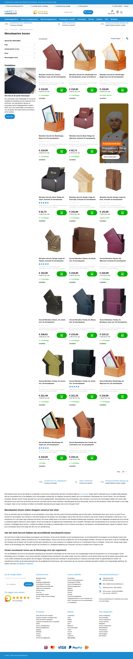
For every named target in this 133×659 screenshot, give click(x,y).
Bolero (69, 634)
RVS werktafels (103, 617)
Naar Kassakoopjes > (111, 157)
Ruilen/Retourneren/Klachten (44, 586)
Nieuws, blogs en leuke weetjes (45, 596)
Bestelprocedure (41, 578)
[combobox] (78, 12)
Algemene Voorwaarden (43, 588)
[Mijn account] (111, 12)
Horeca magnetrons (105, 619)
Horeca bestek (103, 631)
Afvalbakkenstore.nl (73, 598)
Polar (69, 617)
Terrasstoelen (103, 630)
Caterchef (70, 636)
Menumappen (103, 634)
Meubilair (70, 590)
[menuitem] (11, 19)
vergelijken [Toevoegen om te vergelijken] (42, 98)
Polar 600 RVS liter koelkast (44, 615)
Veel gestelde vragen (42, 594)
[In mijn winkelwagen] (62, 90)
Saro (69, 623)
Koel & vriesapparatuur (74, 584)
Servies (70, 592)
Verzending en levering (43, 584)
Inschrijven (28, 584)
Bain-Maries (102, 636)
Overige (70, 594)
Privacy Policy (40, 590)
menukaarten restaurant (24, 563)
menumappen (84, 494)
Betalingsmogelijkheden (43, 582)
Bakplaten (102, 623)
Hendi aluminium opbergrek (44, 619)
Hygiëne (70, 588)
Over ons (39, 592)
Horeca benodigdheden (75, 596)
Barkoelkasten (103, 627)
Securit (70, 631)
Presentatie (14, 29)
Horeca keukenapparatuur (75, 580)
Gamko (70, 621)
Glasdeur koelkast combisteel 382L (46, 617)
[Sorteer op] (117, 38)
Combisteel (71, 615)
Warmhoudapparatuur (74, 586)
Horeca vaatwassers (105, 625)
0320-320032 (118, 587)
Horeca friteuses (104, 621)
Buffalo (70, 619)
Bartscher (70, 625)
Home (6, 29)
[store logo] (12, 12)
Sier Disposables (73, 627)
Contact (126, 6)
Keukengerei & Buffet (74, 582)
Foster (69, 630)
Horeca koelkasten (104, 615)
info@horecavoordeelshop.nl (114, 584)
